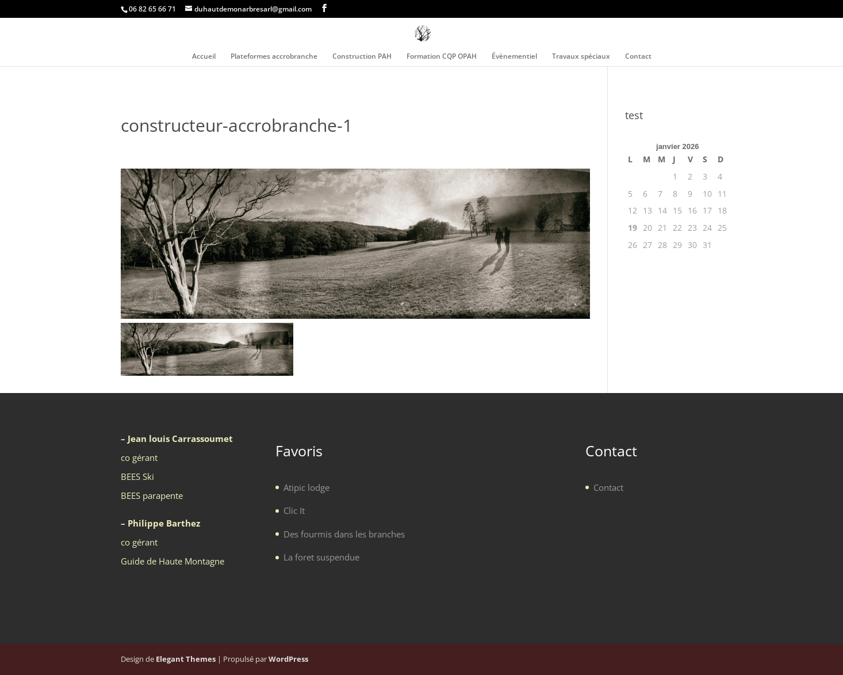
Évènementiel (514, 56)
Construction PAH (362, 56)
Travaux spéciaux (581, 56)
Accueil (204, 56)
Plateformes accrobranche (274, 56)
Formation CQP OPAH (442, 56)
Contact (638, 56)
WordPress (288, 659)
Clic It (294, 510)
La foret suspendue (321, 557)
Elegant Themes (186, 659)
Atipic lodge (306, 487)
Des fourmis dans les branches (344, 534)
